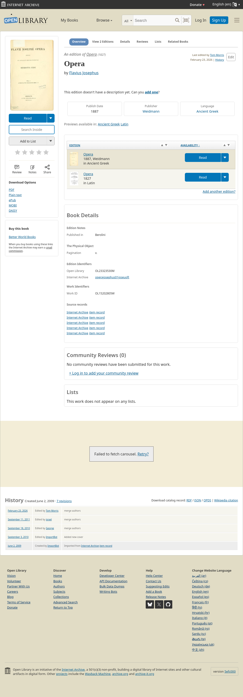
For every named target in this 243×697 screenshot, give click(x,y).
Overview (79, 42)
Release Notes (156, 597)
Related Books (178, 42)
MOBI (13, 205)
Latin (124, 124)
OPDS (207, 500)
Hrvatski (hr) (201, 612)
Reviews (142, 42)
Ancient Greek (207, 111)
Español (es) (200, 597)
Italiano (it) (199, 618)
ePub (12, 200)
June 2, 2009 (14, 545)
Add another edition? (219, 191)
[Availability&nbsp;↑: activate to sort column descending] (206, 145)
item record (97, 312)
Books (57, 581)
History (219, 59)
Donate (197, 4)
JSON (197, 500)
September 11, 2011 (19, 519)
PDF (11, 190)
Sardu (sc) (199, 634)
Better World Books (22, 237)
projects (61, 674)
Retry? (143, 454)
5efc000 (230, 671)
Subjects (59, 591)
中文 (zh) (198, 649)
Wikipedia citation (226, 500)
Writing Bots (108, 591)
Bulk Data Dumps (112, 586)
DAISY (13, 211)
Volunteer (14, 581)
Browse (99, 20)
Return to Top (63, 607)
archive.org (120, 674)
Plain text (15, 195)
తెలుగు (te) (199, 639)
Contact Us (153, 581)
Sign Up (219, 20)
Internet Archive (77, 312)
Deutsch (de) (201, 586)
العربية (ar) (199, 575)
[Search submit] (177, 20)
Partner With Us (18, 586)
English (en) (200, 591)
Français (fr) (200, 602)
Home (57, 575)
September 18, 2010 (19, 528)
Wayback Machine (98, 674)
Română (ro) (201, 628)
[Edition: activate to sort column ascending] (122, 145)
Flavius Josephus (83, 72)
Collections (61, 597)
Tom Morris (217, 55)
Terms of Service (18, 602)
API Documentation (113, 581)
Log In (200, 20)
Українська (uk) (203, 644)
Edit (231, 57)
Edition (74, 145)
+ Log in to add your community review (103, 373)
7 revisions (64, 501)
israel (49, 519)
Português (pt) (202, 623)
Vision (11, 575)
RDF (189, 500)
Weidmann (151, 111)
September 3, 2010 (18, 537)
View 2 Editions (103, 42)
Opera (91, 54)
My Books (69, 20)
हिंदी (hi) (197, 607)
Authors (59, 586)
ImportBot (51, 537)
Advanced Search (65, 602)
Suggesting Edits (157, 586)
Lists (158, 42)
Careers (12, 591)
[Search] (153, 20)
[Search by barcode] (186, 20)
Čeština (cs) (200, 581)
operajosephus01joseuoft (112, 277)
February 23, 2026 (18, 510)
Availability (190, 145)
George (50, 528)
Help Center (154, 575)
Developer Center (112, 575)
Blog (10, 597)
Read (28, 118)
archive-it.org (144, 674)
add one (151, 92)
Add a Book (154, 591)
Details (125, 42)
